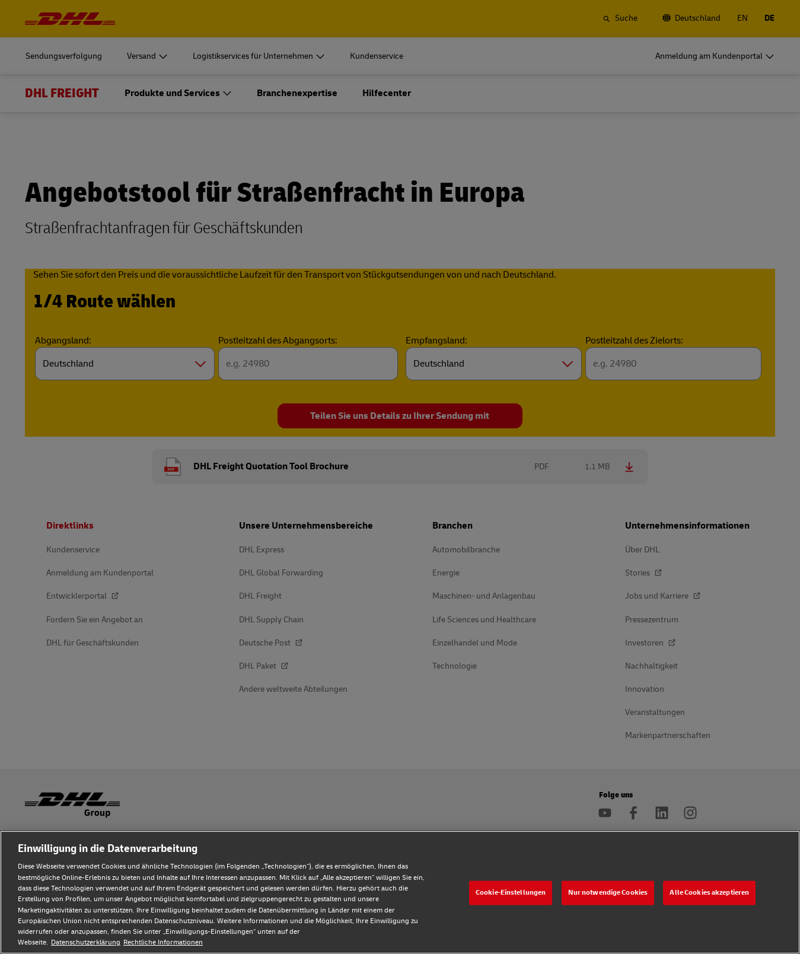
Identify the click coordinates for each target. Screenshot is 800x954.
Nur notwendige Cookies (608, 892)
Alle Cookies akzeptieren (709, 892)
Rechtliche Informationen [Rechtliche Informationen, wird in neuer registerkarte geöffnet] (163, 942)
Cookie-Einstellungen (511, 892)
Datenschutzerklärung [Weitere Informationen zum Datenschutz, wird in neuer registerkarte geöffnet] (85, 942)
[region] (400, 892)
